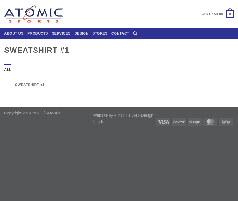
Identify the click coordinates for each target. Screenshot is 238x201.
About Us (13, 33)
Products (37, 33)
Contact (120, 33)
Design (81, 33)
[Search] (135, 33)
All (7, 70)
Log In (98, 121)
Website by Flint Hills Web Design (123, 115)
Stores (100, 33)
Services (61, 33)
